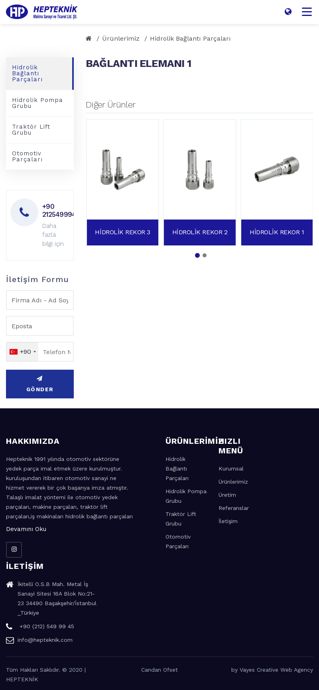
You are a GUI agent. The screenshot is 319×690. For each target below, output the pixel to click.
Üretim (227, 495)
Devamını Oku (26, 529)
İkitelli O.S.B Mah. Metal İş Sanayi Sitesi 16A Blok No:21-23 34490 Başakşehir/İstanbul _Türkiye (51, 599)
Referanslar (234, 508)
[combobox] (22, 351)
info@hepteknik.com (39, 641)
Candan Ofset (159, 669)
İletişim (228, 521)
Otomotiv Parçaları (27, 156)
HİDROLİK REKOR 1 (277, 232)
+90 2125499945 (54, 210)
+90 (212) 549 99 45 (40, 627)
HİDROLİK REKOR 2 (199, 232)
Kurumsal (231, 468)
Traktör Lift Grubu (31, 129)
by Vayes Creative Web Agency (272, 669)
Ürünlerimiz (121, 38)
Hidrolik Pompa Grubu (37, 103)
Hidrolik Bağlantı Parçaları (190, 38)
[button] (197, 255)
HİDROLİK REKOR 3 (122, 232)
